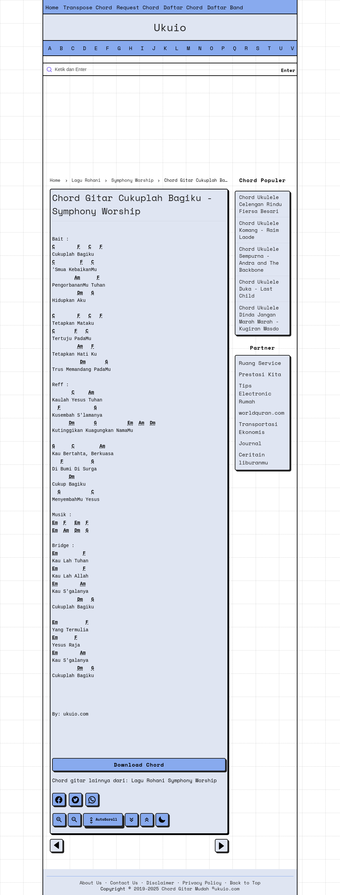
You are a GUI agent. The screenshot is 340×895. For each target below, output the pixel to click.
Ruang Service (260, 363)
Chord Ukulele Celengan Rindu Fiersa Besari (260, 204)
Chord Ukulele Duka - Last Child (259, 288)
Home (51, 7)
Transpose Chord (87, 7)
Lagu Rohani (148, 780)
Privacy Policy (202, 882)
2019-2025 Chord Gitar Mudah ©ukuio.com (186, 888)
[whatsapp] (92, 799)
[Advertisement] (170, 127)
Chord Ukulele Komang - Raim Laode (259, 230)
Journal (250, 443)
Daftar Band (225, 7)
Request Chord (138, 7)
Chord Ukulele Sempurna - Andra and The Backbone (259, 259)
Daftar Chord (183, 7)
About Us (91, 882)
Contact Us (124, 882)
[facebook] (58, 799)
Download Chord (139, 765)
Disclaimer (160, 882)
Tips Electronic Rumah (255, 393)
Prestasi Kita (260, 374)
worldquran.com (261, 413)
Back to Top (245, 882)
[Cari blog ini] (170, 69)
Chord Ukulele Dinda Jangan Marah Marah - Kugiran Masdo (259, 318)
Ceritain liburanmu (253, 458)
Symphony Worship (192, 780)
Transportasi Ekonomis (258, 428)
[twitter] (75, 799)
